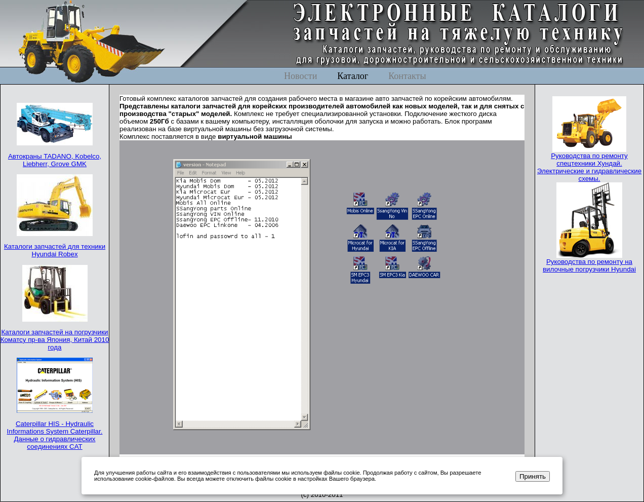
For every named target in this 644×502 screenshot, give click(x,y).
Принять (532, 476)
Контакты (407, 76)
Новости (300, 76)
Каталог (352, 76)
